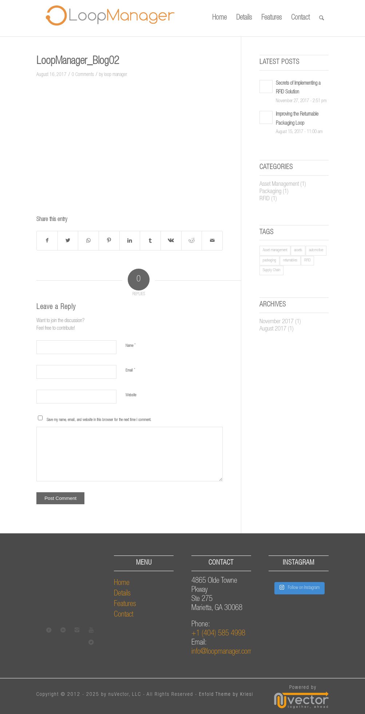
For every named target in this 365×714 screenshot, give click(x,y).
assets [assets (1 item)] (298, 250)
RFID (264, 199)
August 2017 (272, 329)
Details (122, 594)
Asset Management (279, 184)
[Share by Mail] (212, 240)
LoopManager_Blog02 (77, 61)
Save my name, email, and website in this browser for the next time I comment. (99, 420)
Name (131, 346)
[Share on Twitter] (68, 240)
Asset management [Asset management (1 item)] (275, 250)
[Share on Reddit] (192, 240)
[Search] (321, 18)
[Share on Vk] (171, 240)
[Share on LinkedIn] (130, 240)
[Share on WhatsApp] (88, 240)
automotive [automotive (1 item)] (316, 250)
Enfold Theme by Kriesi (226, 694)
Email (130, 370)
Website (131, 395)
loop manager (115, 74)
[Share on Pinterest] (109, 240)
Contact (123, 615)
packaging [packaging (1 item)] (269, 260)
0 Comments (83, 74)
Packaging (270, 192)
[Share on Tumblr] (150, 240)
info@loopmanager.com (222, 652)
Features (125, 604)
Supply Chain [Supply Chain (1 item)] (271, 270)
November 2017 (276, 322)
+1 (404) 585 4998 (218, 634)
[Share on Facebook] (47, 240)
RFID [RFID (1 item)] (307, 260)
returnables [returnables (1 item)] (290, 260)
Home (122, 583)
